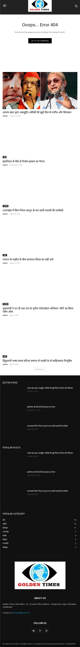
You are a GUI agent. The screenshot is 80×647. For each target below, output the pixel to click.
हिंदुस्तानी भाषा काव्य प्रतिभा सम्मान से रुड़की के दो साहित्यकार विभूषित (37, 360)
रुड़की (4, 356)
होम (4, 108)
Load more (40, 369)
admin (5, 116)
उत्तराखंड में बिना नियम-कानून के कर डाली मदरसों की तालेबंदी (33, 210)
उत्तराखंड (5, 206)
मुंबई (4, 157)
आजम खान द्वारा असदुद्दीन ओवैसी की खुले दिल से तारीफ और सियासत (37, 112)
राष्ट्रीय (4, 255)
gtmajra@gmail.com (21, 612)
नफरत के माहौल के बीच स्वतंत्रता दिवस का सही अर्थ (28, 259)
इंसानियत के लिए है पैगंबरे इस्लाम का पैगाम (24, 161)
